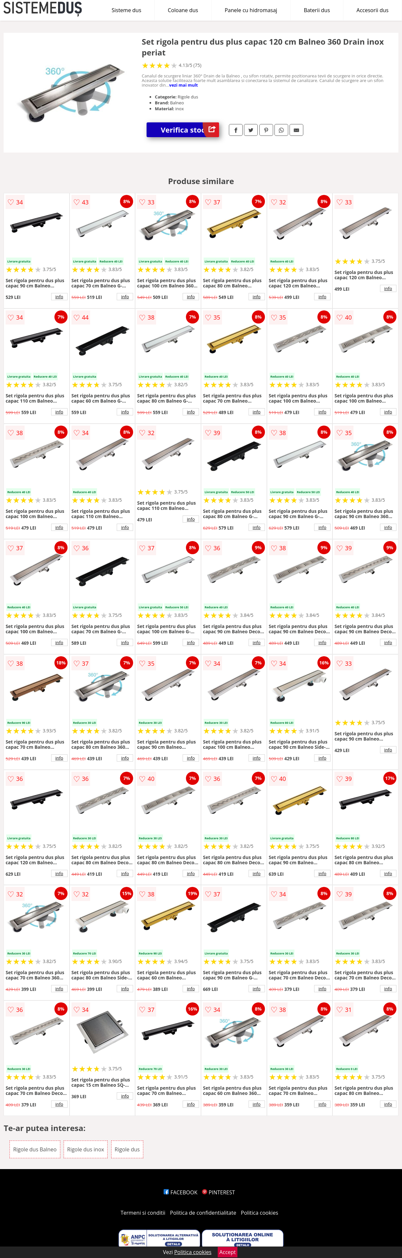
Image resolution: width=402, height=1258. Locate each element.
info (59, 297)
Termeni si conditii (143, 1212)
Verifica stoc (190, 129)
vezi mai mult (183, 85)
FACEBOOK (180, 1192)
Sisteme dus (126, 10)
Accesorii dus (372, 10)
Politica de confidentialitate (203, 1212)
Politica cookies (259, 1212)
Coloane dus (183, 10)
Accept (227, 1252)
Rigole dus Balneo (34, 1149)
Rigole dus (127, 1149)
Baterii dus (317, 10)
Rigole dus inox (85, 1149)
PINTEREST (218, 1192)
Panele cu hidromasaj (251, 10)
